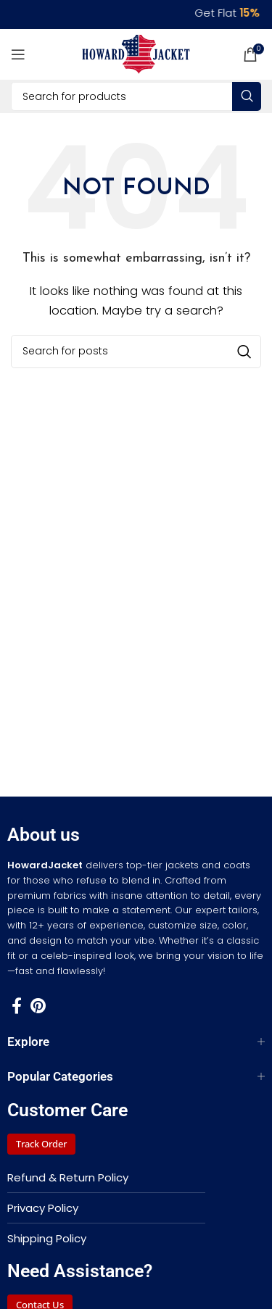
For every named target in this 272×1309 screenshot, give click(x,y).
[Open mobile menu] (18, 54)
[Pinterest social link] (38, 1005)
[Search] (136, 96)
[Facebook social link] (16, 1005)
